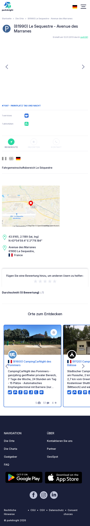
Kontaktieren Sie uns (59, 441)
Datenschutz (56, 510)
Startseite (7, 18)
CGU (33, 510)
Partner (51, 448)
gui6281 (84, 37)
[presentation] (6, 66)
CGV (42, 510)
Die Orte (19, 18)
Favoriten (34, 143)
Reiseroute (11, 143)
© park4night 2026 (15, 520)
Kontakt (56, 143)
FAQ (6, 464)
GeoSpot (52, 456)
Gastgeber (10, 456)
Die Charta (10, 448)
